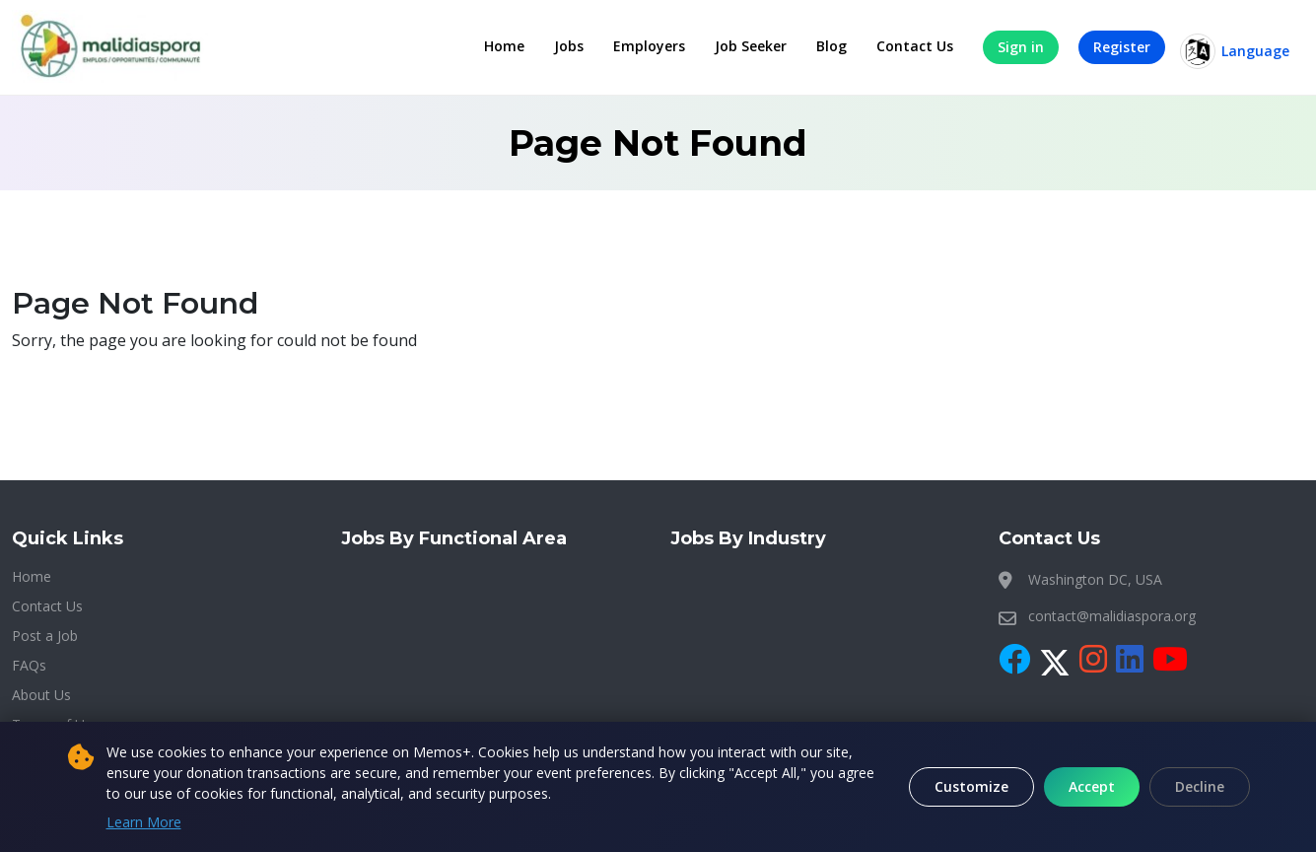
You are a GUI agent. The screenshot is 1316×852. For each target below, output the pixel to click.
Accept (1092, 786)
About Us (41, 694)
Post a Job (45, 635)
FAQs (29, 665)
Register (1121, 46)
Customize (971, 786)
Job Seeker (751, 45)
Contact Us (914, 45)
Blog (831, 45)
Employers (649, 45)
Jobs (569, 45)
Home (504, 45)
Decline (1199, 786)
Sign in (1021, 46)
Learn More (143, 822)
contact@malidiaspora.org (1112, 615)
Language (1234, 51)
